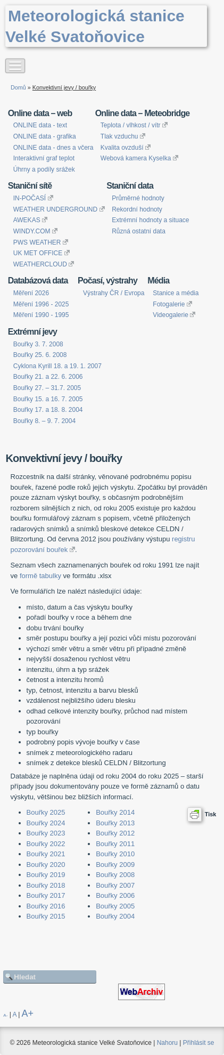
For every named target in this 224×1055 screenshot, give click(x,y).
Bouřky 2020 (46, 865)
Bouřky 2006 (115, 895)
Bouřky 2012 (115, 833)
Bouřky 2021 (46, 854)
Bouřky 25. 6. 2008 (40, 355)
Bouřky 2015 (46, 916)
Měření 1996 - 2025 (41, 304)
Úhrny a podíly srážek (44, 169)
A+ (28, 1013)
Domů (18, 87)
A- (5, 1015)
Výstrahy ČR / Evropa (113, 293)
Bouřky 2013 (115, 823)
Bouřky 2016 (46, 906)
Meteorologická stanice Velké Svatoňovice (95, 26)
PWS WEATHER (40, 242)
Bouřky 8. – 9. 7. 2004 (44, 421)
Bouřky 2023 (46, 833)
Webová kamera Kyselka (139, 158)
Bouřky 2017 (46, 895)
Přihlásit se (198, 1042)
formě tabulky (40, 576)
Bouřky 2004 (115, 916)
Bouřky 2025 (46, 812)
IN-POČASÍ (33, 198)
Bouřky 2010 (115, 854)
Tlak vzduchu (123, 136)
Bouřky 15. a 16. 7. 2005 (48, 399)
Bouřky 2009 (115, 865)
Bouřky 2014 (115, 812)
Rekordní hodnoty (137, 209)
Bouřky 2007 (115, 885)
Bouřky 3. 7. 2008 (38, 344)
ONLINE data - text (40, 125)
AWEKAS (30, 220)
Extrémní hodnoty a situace (150, 220)
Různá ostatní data (138, 231)
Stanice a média (175, 293)
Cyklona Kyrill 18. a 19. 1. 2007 (57, 366)
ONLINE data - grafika (44, 136)
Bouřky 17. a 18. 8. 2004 (48, 409)
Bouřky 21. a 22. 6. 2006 (48, 376)
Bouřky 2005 (115, 906)
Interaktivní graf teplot (43, 158)
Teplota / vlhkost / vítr (134, 125)
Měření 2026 (31, 293)
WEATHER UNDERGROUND (59, 209)
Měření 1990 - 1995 (41, 315)
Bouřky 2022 (46, 844)
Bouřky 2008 (115, 875)
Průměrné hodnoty (138, 198)
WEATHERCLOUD (43, 264)
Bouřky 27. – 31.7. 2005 (47, 388)
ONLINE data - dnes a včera (53, 147)
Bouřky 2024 (46, 823)
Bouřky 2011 (115, 844)
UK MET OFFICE (41, 253)
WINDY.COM (35, 231)
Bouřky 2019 (46, 875)
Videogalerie (174, 315)
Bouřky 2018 (46, 885)
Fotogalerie (172, 304)
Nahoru (167, 1042)
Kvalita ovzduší (126, 147)
